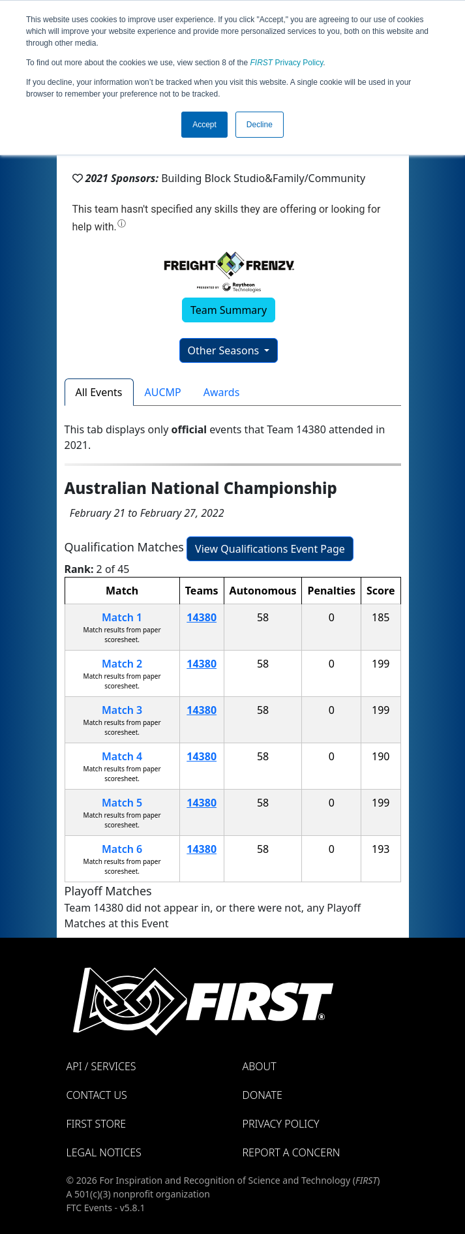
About (260, 1066)
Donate (262, 1095)
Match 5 (122, 802)
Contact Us (97, 1095)
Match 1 (122, 617)
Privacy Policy (286, 62)
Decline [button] (260, 124)
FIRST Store (97, 1124)
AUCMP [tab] (163, 392)
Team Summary (228, 310)
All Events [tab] (99, 392)
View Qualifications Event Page (270, 549)
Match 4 (122, 756)
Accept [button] (204, 124)
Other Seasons (225, 350)
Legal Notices (104, 1152)
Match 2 (122, 663)
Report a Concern (291, 1152)
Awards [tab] (221, 392)
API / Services (101, 1066)
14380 (202, 617)
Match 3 (122, 710)
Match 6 (122, 849)
